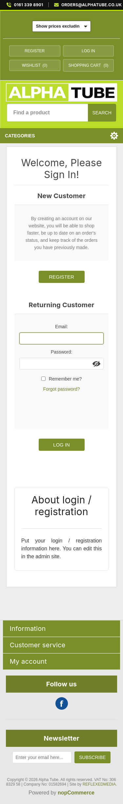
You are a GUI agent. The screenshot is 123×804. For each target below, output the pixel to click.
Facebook (61, 703)
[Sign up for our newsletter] (41, 757)
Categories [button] (20, 135)
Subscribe (92, 757)
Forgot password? (61, 389)
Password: (61, 352)
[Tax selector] (61, 26)
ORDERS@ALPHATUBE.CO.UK (91, 5)
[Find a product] (47, 113)
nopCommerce (76, 792)
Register (35, 51)
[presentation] (69, 409)
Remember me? (65, 378)
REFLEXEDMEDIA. (100, 784)
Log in (88, 51)
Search (101, 112)
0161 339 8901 (28, 5)
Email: (61, 326)
